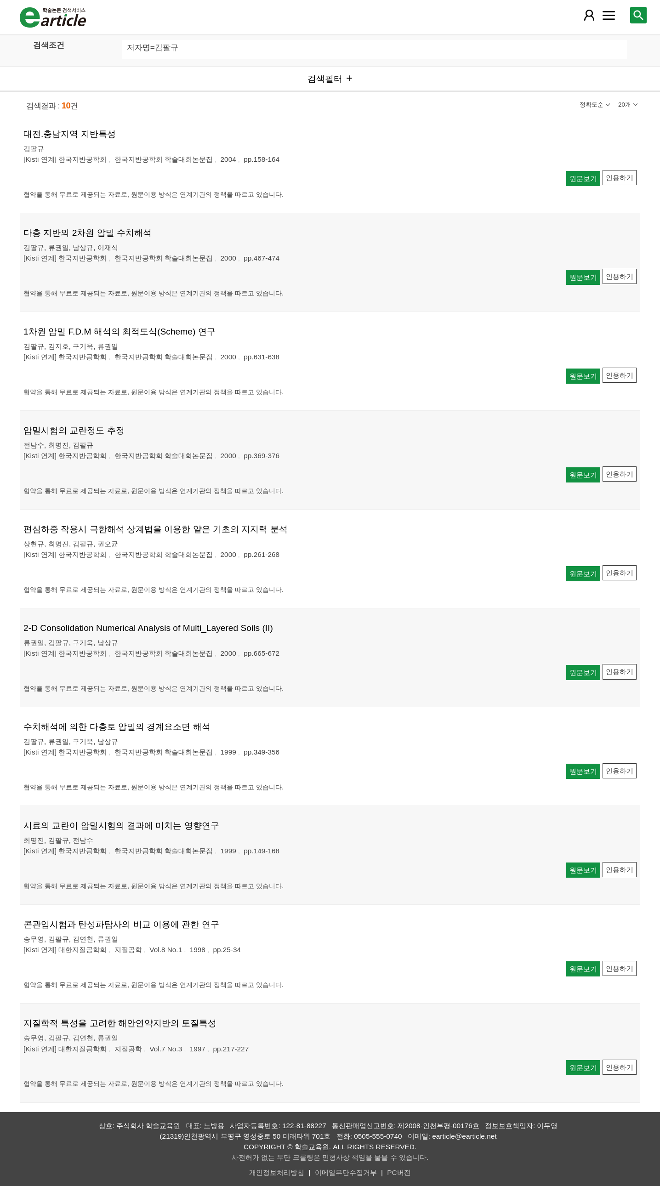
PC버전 (398, 1172)
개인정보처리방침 (276, 1172)
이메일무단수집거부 (346, 1172)
